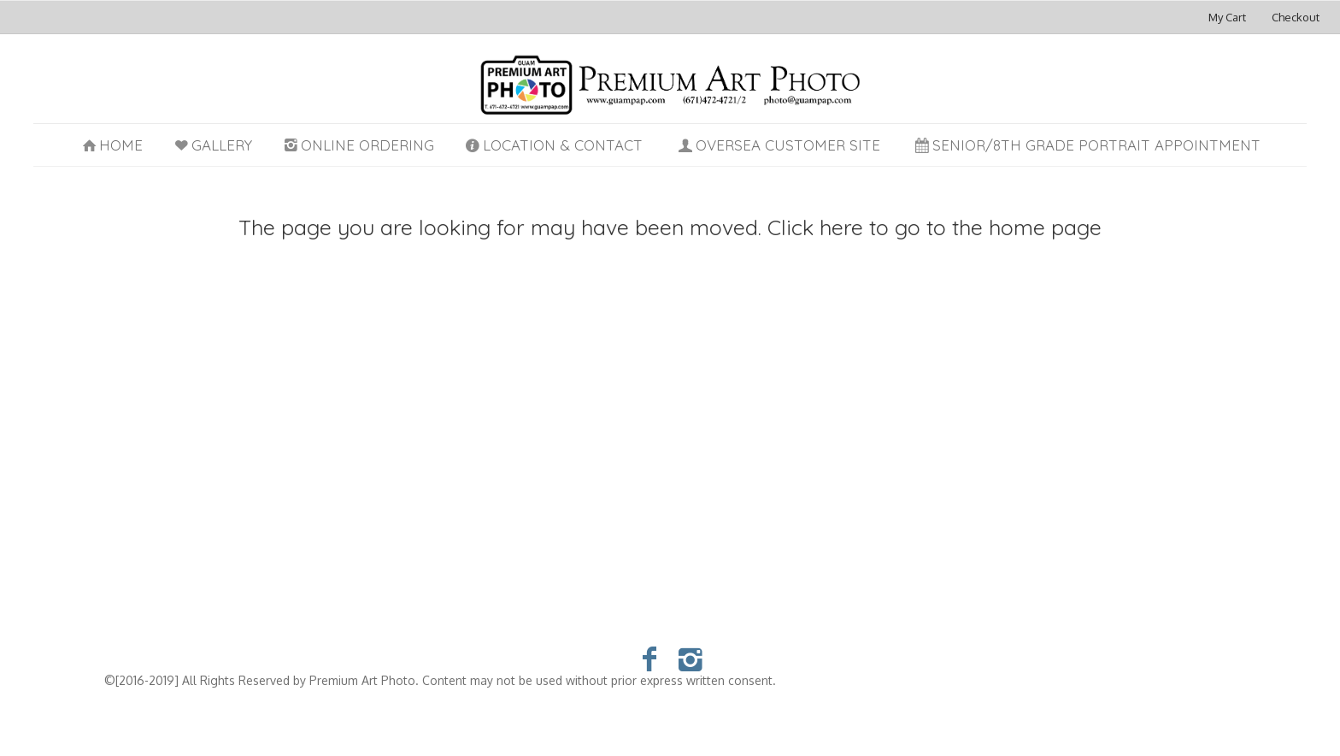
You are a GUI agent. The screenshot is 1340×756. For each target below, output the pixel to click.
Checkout (1295, 17)
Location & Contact (552, 145)
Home (111, 145)
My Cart (1228, 17)
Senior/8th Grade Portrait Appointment (1087, 145)
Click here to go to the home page (934, 227)
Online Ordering (357, 145)
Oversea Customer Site (777, 145)
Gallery (211, 145)
